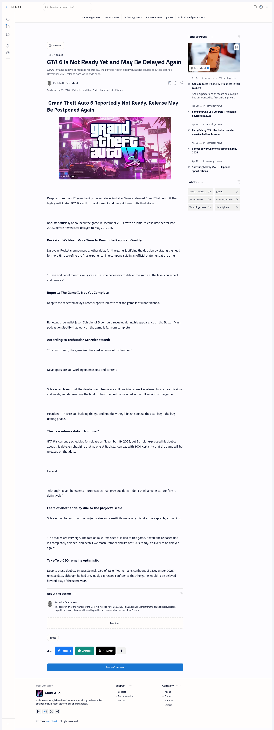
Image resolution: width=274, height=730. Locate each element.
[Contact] (7, 52)
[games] (169, 17)
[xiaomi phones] (111, 17)
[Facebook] (38, 711)
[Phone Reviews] (154, 17)
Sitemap (169, 700)
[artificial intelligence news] (200, 191)
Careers (168, 705)
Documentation (126, 696)
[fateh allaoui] (65, 83)
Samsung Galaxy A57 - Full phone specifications (211, 169)
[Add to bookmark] (236, 47)
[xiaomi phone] (227, 207)
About (168, 692)
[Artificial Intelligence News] (191, 17)
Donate (121, 700)
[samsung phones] (91, 17)
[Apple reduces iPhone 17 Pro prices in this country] (214, 57)
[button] (7, 7)
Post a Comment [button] (115, 667)
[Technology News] (132, 17)
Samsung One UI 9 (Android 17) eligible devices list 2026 (214, 114)
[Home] (7, 19)
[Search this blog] (67, 7)
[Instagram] (45, 711)
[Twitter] (51, 711)
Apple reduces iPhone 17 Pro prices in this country (216, 86)
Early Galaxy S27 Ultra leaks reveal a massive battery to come (213, 132)
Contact (122, 692)
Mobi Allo (16, 7)
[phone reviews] (212, 78)
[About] (7, 45)
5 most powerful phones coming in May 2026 (214, 151)
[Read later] (169, 83)
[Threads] (57, 711)
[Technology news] (228, 78)
